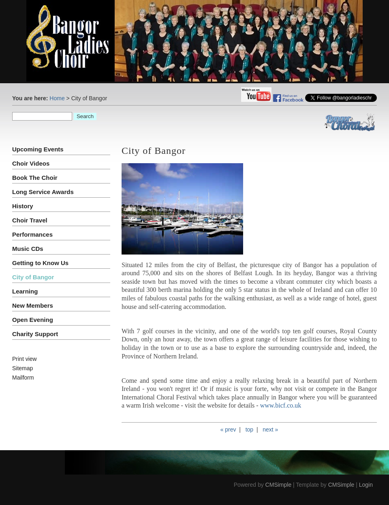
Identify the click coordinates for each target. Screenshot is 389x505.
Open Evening (32, 319)
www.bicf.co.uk (280, 405)
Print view (24, 359)
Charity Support (35, 333)
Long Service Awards (43, 191)
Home (56, 98)
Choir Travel (29, 220)
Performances (32, 234)
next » (270, 429)
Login (366, 484)
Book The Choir (35, 177)
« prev (228, 429)
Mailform (23, 377)
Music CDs (27, 248)
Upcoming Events (38, 149)
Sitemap (22, 368)
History (22, 206)
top (249, 429)
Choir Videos (30, 163)
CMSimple (278, 484)
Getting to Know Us (40, 262)
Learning (25, 291)
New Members (32, 305)
